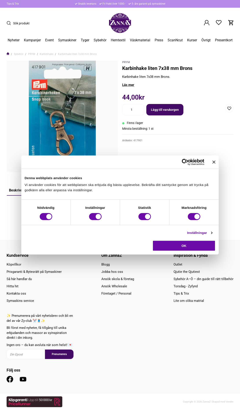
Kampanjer (32, 40)
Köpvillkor (14, 264)
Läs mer (128, 85)
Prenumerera (59, 354)
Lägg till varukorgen (165, 109)
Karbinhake (46, 54)
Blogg (105, 264)
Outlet (178, 264)
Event (49, 40)
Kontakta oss (16, 293)
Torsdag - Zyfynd (186, 286)
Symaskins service (20, 301)
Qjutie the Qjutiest (187, 272)
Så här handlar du (19, 279)
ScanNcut (175, 40)
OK (183, 246)
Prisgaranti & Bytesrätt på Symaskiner (34, 272)
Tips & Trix (13, 3)
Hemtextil (118, 40)
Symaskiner (67, 40)
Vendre (229, 401)
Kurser (192, 40)
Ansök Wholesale (114, 286)
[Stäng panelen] (213, 162)
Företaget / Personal (116, 293)
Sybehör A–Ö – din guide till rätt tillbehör (203, 279)
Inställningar (197, 233)
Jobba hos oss (112, 272)
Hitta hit (12, 286)
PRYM (31, 54)
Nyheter (14, 40)
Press (159, 40)
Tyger (85, 40)
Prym (126, 62)
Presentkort (224, 40)
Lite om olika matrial (189, 301)
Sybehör (100, 40)
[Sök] (10, 23)
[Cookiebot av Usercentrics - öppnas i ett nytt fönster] (185, 162)
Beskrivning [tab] (18, 190)
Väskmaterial (140, 40)
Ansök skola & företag (117, 279)
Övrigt (206, 40)
